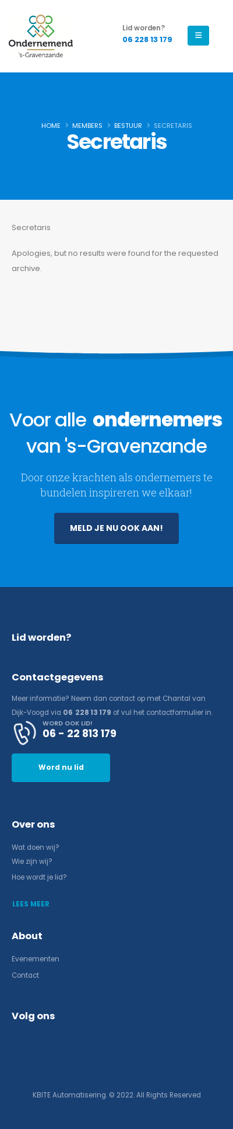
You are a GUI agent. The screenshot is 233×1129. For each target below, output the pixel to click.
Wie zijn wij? (32, 861)
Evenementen (35, 959)
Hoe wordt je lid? (39, 877)
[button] (116, 528)
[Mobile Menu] (198, 36)
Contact (25, 975)
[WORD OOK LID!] (116, 733)
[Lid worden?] (147, 34)
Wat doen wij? (35, 847)
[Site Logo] (41, 36)
